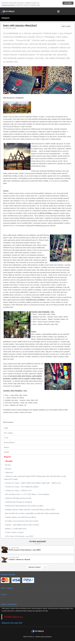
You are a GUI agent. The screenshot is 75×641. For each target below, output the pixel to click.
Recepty (8, 465)
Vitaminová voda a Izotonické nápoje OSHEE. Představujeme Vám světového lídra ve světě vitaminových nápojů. (35, 477)
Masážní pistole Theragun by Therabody (18, 502)
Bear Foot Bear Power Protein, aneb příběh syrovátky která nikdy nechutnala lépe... (32, 513)
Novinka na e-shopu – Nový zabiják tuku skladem (22, 487)
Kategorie (6, 18)
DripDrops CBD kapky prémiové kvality (18, 498)
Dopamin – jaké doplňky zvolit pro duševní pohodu (22, 525)
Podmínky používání (8, 5)
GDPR (6, 428)
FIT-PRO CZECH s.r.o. (13, 617)
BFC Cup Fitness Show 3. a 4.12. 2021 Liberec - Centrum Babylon (27, 494)
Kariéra (6, 447)
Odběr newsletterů (9, 604)
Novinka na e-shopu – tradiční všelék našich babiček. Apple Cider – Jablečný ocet (33, 483)
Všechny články (35, 567)
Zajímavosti (9, 472)
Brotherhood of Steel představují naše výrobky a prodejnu (24, 506)
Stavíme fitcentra (9, 442)
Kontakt (6, 452)
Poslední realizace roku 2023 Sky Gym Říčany (20, 517)
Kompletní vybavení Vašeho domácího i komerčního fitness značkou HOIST (30, 509)
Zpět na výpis (66, 26)
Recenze (8, 469)
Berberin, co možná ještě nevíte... (16, 528)
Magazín (7, 457)
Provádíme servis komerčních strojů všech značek (21, 521)
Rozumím (68, 3)
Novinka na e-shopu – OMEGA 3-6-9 (18, 490)
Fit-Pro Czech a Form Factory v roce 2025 (19, 536)
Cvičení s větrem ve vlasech (14, 532)
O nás (6, 438)
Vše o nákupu (8, 433)
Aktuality (8, 461)
